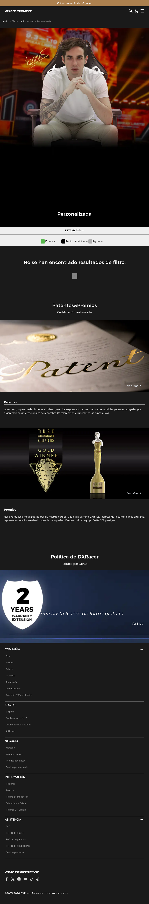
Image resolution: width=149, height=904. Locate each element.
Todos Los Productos (22, 21)
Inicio (5, 21)
